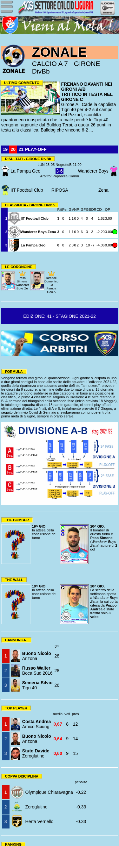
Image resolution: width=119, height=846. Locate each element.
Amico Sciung (36, 724)
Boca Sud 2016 (37, 670)
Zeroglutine (36, 753)
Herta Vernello (39, 821)
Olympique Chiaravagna (49, 792)
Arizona (36, 656)
